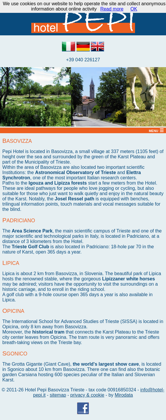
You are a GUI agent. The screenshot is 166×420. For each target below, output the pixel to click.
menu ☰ (156, 130)
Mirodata (124, 395)
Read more (111, 8)
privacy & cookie (87, 395)
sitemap (58, 395)
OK (133, 8)
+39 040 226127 (83, 59)
